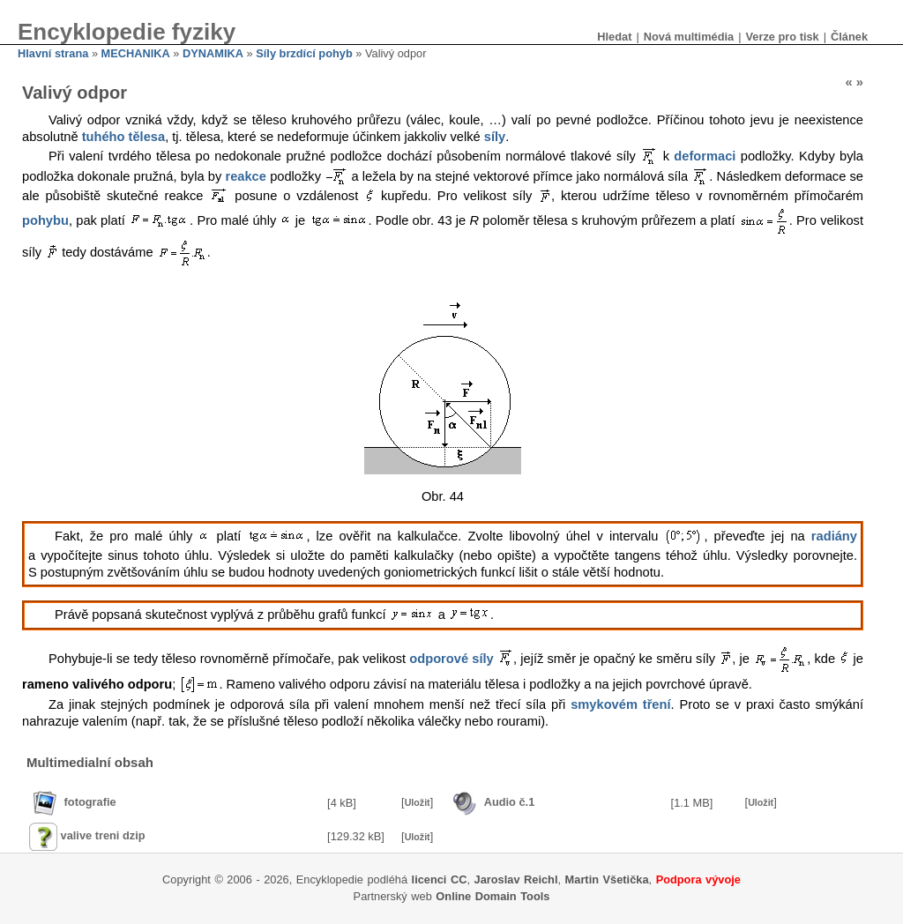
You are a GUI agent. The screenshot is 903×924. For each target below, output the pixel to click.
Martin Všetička (607, 879)
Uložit (417, 802)
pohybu (45, 219)
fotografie (90, 801)
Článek (849, 36)
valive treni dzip (103, 835)
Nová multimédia (689, 36)
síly (494, 137)
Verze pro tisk (781, 36)
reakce (245, 176)
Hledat (614, 36)
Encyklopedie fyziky (126, 32)
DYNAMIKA (213, 53)
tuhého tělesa (123, 137)
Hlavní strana (53, 53)
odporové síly (451, 658)
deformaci (704, 156)
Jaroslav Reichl (516, 879)
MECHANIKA (135, 53)
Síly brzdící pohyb (304, 53)
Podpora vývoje (698, 879)
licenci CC (439, 879)
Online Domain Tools (492, 896)
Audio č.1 (509, 801)
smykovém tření (620, 704)
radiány (834, 536)
